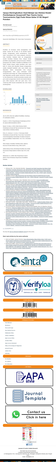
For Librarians (8, 364)
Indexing (7, 353)
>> (12, 228)
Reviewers (7, 325)
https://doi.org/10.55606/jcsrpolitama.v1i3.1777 (17, 35)
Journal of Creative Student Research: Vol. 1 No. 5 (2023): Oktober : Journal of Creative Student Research (29, 210)
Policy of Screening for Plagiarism (13, 345)
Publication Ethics (9, 333)
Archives (9, 8)
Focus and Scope (9, 327)
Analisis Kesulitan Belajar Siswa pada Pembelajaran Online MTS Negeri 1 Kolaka (29, 202)
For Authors (8, 361)
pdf (38, 53)
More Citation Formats (42, 88)
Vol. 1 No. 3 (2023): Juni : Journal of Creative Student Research (30, 8)
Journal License (9, 348)
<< (3, 228)
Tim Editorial (8, 322)
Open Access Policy (9, 338)
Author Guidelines (9, 335)
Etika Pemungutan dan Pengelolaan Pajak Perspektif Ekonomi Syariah (32, 175)
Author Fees (8, 351)
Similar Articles (7, 165)
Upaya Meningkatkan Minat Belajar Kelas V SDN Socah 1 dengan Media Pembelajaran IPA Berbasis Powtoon (28, 198)
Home (4, 8)
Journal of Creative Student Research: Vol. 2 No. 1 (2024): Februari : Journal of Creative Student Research (29, 188)
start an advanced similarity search (18, 231)
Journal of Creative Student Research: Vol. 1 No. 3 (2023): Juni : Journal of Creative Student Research (27, 195)
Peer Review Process (10, 330)
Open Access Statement (11, 343)
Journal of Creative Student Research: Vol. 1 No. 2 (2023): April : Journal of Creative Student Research (28, 182)
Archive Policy (8, 340)
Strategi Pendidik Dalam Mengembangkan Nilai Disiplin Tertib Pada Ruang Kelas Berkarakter (27, 180)
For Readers (8, 359)
